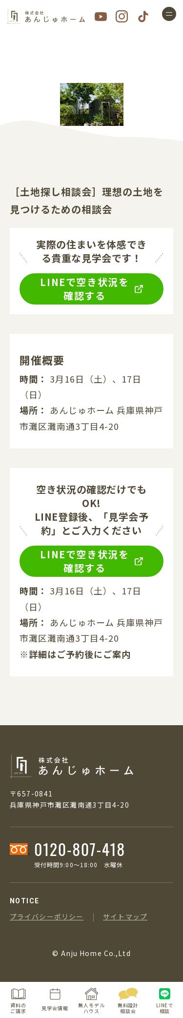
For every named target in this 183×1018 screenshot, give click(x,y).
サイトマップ (125, 916)
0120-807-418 (79, 849)
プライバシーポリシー (46, 916)
